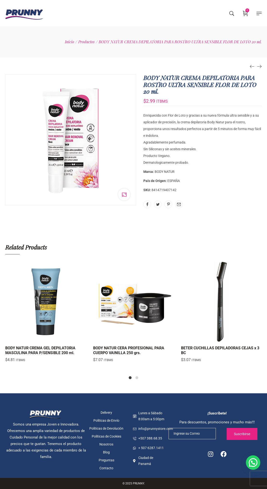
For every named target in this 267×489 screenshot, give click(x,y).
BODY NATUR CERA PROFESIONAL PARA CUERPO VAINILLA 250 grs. (128, 350)
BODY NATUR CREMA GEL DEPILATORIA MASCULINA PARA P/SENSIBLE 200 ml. (40, 350)
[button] (253, 462)
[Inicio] (69, 41)
